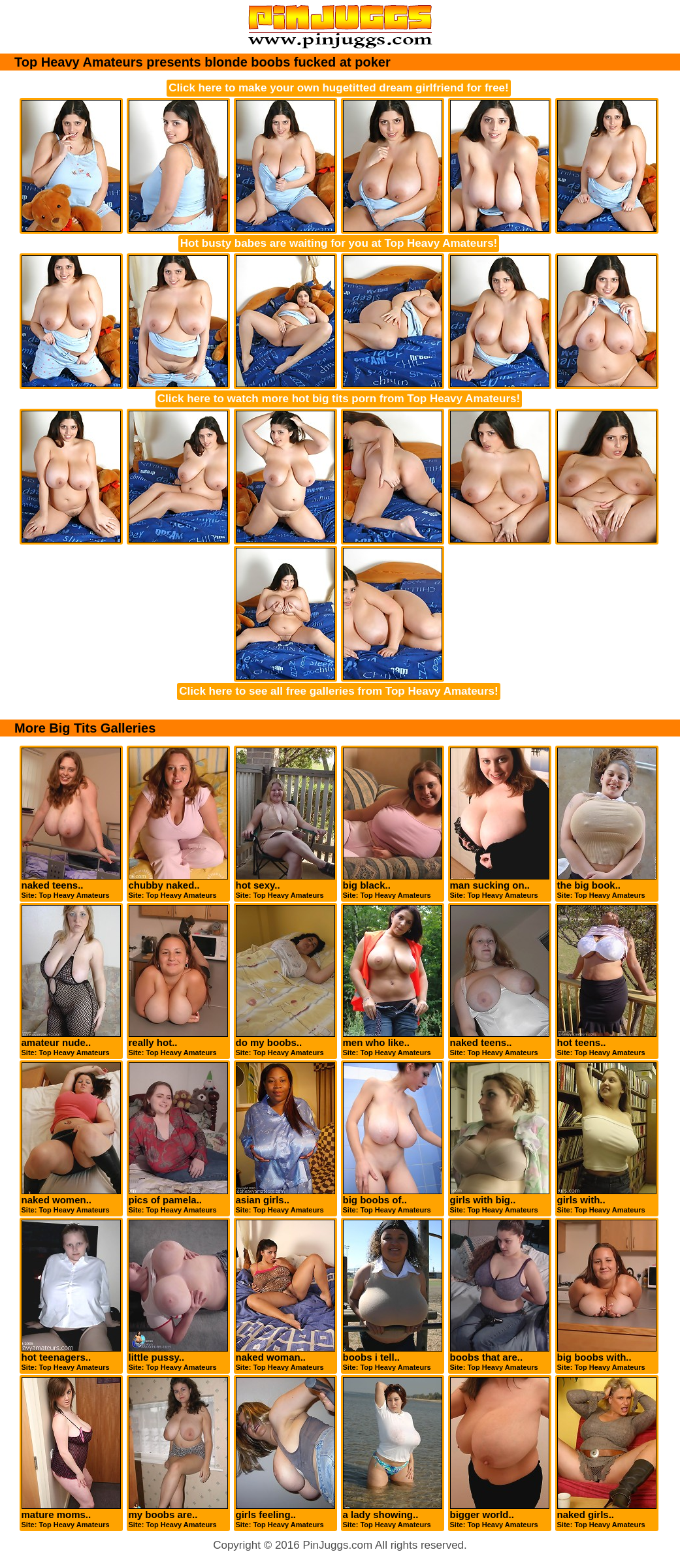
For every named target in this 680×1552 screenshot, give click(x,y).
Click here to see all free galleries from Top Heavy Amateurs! (338, 691)
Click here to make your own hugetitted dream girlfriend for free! (338, 88)
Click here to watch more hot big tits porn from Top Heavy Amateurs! (338, 398)
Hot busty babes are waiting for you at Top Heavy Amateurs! (339, 243)
